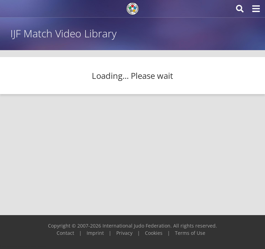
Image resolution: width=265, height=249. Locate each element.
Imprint (95, 233)
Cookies (154, 233)
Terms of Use (190, 233)
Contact (65, 233)
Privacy (124, 233)
